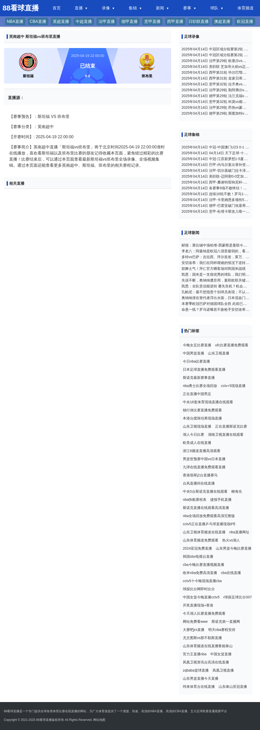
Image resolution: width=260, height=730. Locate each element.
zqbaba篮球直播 (196, 670)
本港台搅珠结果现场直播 (202, 418)
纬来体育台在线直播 (199, 687)
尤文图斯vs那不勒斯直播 (202, 638)
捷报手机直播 (221, 500)
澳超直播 (222, 21)
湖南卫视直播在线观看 (225, 434)
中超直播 (84, 21)
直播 (79, 8)
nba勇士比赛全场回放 (200, 386)
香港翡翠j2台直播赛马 (200, 475)
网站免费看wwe (195, 621)
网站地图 (99, 720)
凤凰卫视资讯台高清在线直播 (206, 662)
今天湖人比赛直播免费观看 (204, 613)
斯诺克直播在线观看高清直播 (206, 508)
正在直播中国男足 (197, 394)
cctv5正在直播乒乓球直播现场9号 (209, 524)
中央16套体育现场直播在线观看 (208, 402)
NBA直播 (15, 21)
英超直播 (61, 21)
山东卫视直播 (218, 353)
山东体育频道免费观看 (200, 540)
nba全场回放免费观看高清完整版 (209, 516)
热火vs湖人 (231, 540)
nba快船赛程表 (194, 500)
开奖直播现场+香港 (198, 605)
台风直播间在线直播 (199, 483)
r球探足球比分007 (237, 597)
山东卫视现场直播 (197, 426)
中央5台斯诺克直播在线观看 (205, 491)
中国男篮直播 (193, 353)
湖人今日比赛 (193, 434)
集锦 (133, 8)
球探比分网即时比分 (199, 589)
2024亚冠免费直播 (197, 548)
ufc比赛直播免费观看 (231, 345)
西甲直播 (175, 21)
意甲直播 (152, 21)
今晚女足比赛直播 (197, 345)
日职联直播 (198, 21)
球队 (214, 8)
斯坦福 (44, 116)
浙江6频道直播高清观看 (201, 451)
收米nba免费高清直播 (200, 573)
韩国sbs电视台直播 (198, 556)
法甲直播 (107, 21)
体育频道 (245, 8)
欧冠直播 (245, 21)
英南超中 (46, 127)
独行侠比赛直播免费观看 (202, 410)
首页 (57, 8)
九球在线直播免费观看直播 (204, 467)
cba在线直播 (231, 573)
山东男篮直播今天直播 (200, 678)
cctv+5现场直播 (233, 386)
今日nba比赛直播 (196, 361)
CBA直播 (38, 21)
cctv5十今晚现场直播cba (202, 581)
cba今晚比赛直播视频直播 (203, 565)
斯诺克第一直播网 (226, 621)
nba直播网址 (239, 532)
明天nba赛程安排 (221, 630)
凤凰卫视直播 (223, 670)
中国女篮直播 (221, 654)
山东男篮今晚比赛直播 (233, 548)
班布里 (63, 116)
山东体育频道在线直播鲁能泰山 (208, 646)
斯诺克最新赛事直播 (199, 378)
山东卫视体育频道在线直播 (204, 532)
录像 (106, 8)
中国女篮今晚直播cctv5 (201, 597)
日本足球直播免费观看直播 (204, 369)
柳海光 (236, 491)
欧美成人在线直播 (197, 443)
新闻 (160, 8)
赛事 (187, 8)
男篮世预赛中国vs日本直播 (204, 459)
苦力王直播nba (194, 654)
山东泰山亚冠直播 (233, 687)
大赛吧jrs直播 (193, 630)
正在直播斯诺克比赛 (231, 426)
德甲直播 (129, 21)
